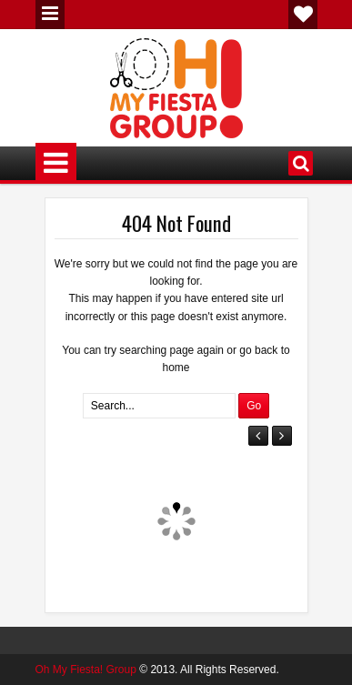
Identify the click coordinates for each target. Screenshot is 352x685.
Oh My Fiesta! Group (85, 669)
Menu (50, 14)
